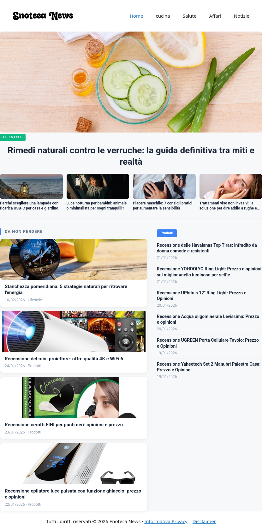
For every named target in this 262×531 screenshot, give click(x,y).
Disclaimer (204, 521)
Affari (215, 16)
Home (136, 16)
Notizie (241, 16)
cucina (163, 16)
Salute (190, 16)
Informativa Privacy (165, 521)
